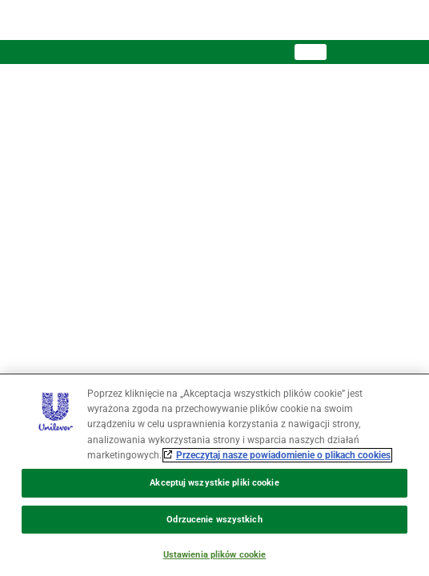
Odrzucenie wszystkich (214, 519)
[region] (214, 475)
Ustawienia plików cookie (215, 555)
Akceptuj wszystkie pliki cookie (214, 483)
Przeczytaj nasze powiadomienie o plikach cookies (283, 455)
